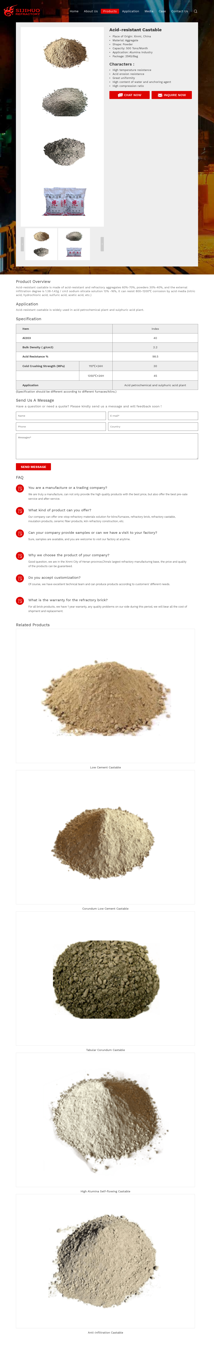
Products (110, 11)
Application (130, 11)
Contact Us (179, 11)
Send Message (33, 467)
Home (74, 11)
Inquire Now (171, 95)
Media (149, 11)
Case (162, 11)
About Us (91, 11)
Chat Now (129, 95)
